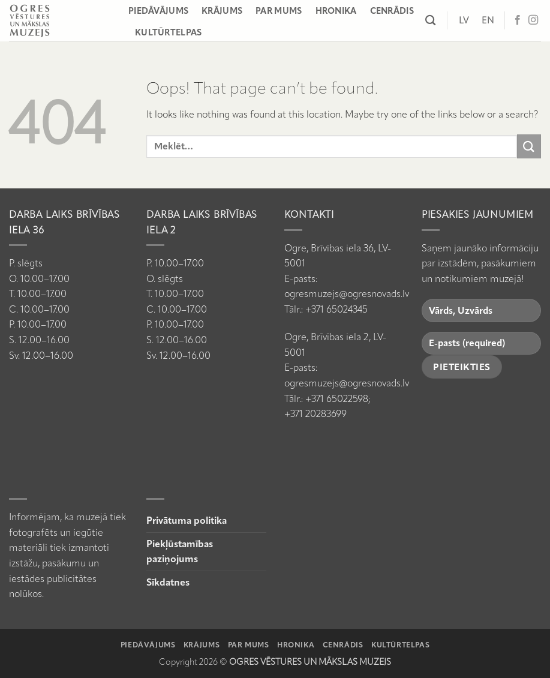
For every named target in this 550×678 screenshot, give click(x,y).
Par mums (279, 10)
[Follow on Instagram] (533, 20)
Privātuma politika (186, 520)
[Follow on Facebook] (517, 20)
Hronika (336, 10)
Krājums (222, 10)
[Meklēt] (430, 20)
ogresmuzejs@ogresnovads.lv (346, 293)
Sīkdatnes (168, 582)
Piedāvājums (158, 10)
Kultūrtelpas (168, 32)
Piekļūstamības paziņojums (179, 551)
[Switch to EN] (488, 20)
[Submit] (529, 146)
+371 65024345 (336, 309)
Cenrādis (392, 10)
